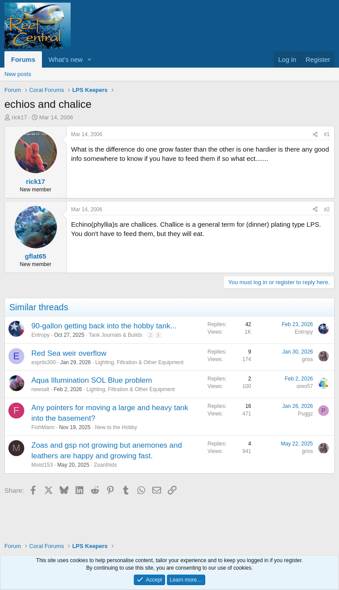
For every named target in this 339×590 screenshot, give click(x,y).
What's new (66, 59)
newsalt (40, 389)
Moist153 (42, 465)
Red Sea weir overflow (68, 353)
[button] (89, 59)
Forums (23, 59)
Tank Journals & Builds (115, 335)
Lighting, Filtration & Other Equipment (139, 362)
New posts (17, 74)
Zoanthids (105, 465)
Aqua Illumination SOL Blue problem (91, 380)
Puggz (305, 414)
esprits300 (43, 362)
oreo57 (305, 386)
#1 (327, 134)
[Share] (315, 134)
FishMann (43, 427)
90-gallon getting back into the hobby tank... (104, 326)
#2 (327, 209)
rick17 (19, 117)
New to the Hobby (116, 427)
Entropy (40, 335)
